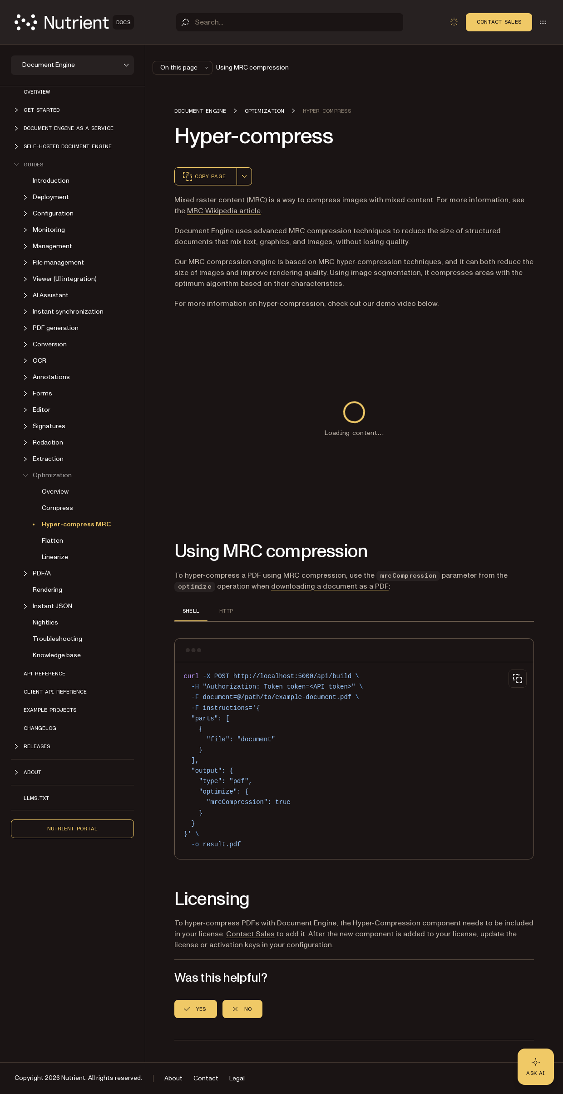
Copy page (204, 176)
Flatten (52, 540)
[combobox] (244, 176)
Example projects (50, 710)
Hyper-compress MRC (76, 524)
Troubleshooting (57, 638)
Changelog (40, 728)
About (173, 1078)
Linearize (55, 557)
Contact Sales (499, 22)
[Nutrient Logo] (74, 22)
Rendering (47, 589)
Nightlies (45, 622)
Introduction (51, 180)
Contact (205, 1078)
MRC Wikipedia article (224, 211)
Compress (57, 508)
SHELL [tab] (191, 611)
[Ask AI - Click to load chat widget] (536, 1067)
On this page (185, 67)
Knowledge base (57, 655)
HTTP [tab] (226, 611)
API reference (44, 673)
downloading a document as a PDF (330, 586)
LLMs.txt (36, 798)
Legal (237, 1078)
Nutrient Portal (72, 828)
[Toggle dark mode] (454, 22)
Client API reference (55, 691)
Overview (37, 92)
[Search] (289, 22)
